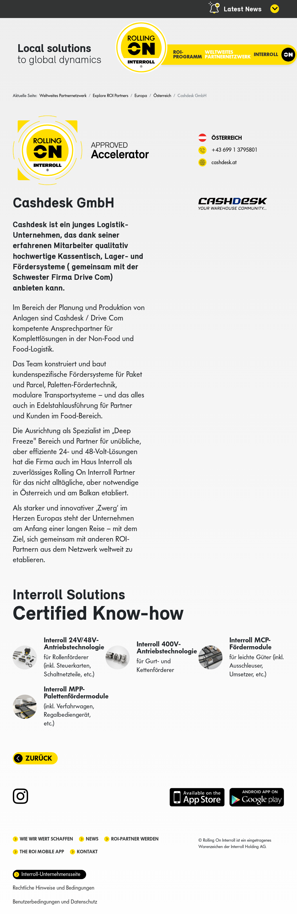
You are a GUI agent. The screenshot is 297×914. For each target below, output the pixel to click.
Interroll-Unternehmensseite (50, 874)
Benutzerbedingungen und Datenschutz (55, 901)
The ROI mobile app (42, 852)
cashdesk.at (224, 162)
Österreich (226, 137)
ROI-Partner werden (135, 839)
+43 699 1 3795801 (234, 149)
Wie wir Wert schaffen (46, 839)
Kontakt (87, 852)
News (92, 839)
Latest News (243, 9)
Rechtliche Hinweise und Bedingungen (53, 887)
